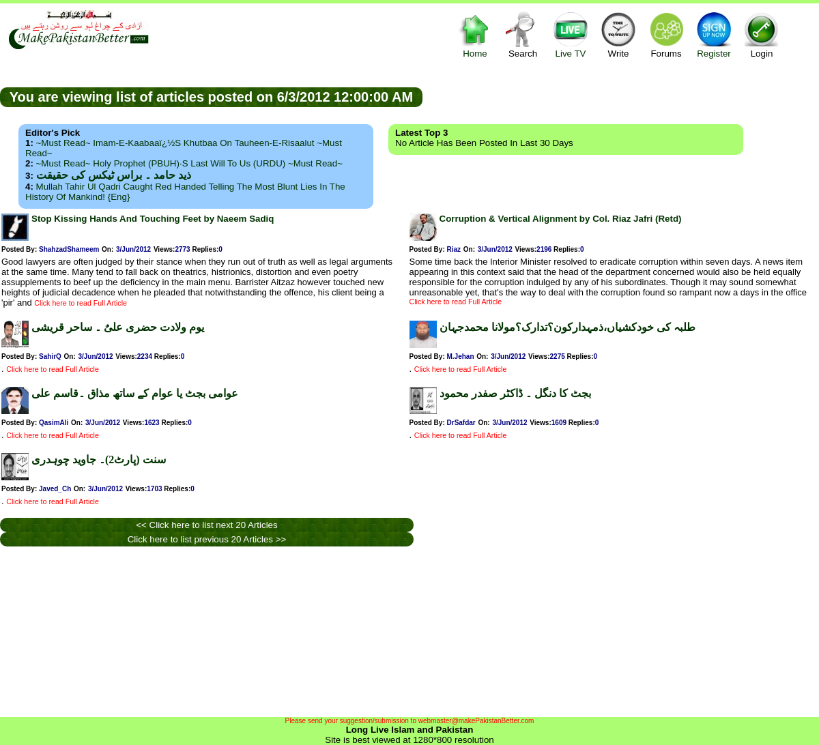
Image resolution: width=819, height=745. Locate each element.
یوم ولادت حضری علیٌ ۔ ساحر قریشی (117, 327)
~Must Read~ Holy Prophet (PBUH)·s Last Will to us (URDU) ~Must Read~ (189, 163)
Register (714, 34)
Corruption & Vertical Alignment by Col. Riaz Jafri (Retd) (561, 219)
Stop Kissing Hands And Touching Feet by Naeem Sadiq (152, 219)
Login (762, 34)
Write (618, 34)
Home (475, 34)
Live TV (571, 34)
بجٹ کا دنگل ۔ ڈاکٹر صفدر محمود (515, 393)
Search (523, 34)
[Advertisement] (621, 96)
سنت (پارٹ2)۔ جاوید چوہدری (98, 459)
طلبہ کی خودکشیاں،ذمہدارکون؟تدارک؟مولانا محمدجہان (567, 327)
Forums (666, 34)
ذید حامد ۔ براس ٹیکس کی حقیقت (113, 175)
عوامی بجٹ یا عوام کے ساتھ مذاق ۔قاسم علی (134, 393)
